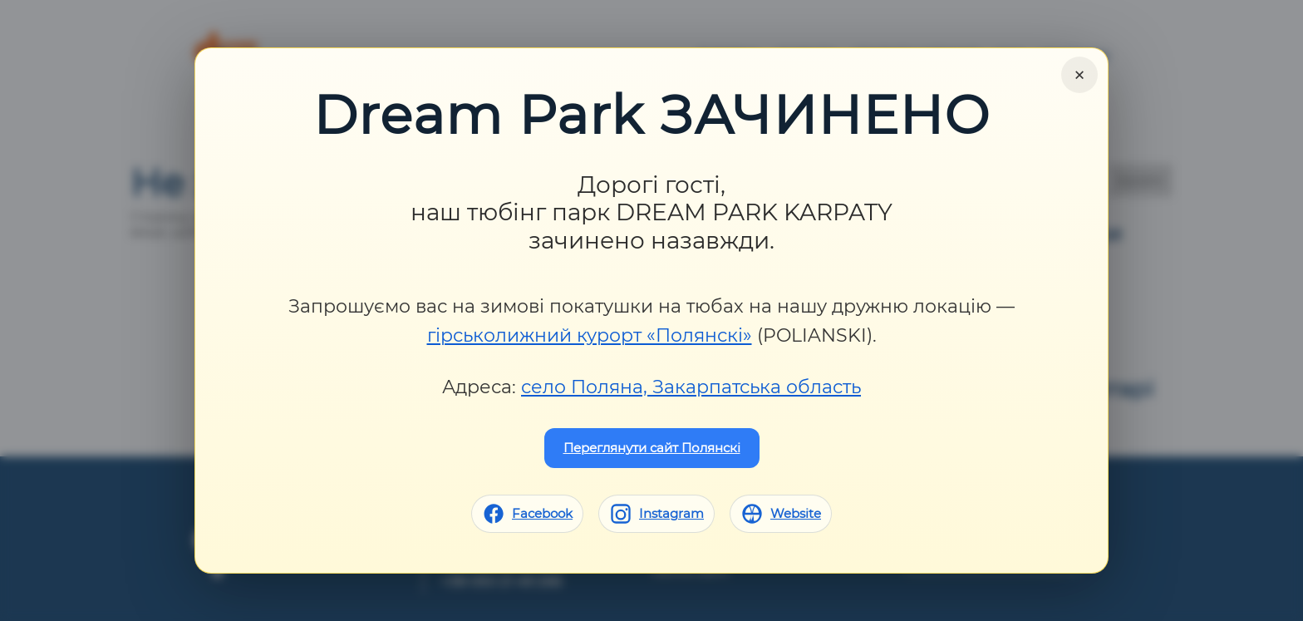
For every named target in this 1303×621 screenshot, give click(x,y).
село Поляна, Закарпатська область (691, 387)
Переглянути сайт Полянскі (651, 448)
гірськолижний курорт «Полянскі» (589, 335)
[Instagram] (656, 514)
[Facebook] (527, 514)
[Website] (781, 514)
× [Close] (1079, 75)
